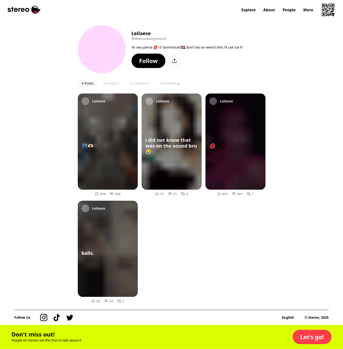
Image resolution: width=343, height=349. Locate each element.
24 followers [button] (139, 83)
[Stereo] (24, 10)
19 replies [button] (111, 83)
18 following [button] (169, 83)
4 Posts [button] (88, 83)
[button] (149, 61)
